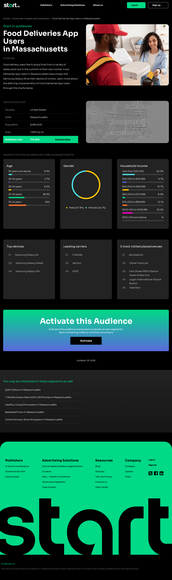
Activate (86, 340)
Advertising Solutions (72, 5)
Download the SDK (15, 471)
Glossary (100, 471)
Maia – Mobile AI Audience (56, 476)
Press (128, 476)
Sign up (156, 5)
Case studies (12, 476)
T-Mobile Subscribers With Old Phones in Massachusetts (38, 397)
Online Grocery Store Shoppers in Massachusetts (34, 419)
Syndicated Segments (53, 482)
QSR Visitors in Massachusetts (23, 389)
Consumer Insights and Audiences (30, 18)
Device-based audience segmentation (62, 466)
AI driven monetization (17, 466)
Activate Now (62, 139)
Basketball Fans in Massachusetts (24, 412)
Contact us (101, 482)
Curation (46, 471)
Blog (97, 466)
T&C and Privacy (103, 476)
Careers (129, 471)
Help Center (101, 487)
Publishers (46, 5)
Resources (104, 460)
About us (98, 5)
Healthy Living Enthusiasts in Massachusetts (31, 404)
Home (6, 18)
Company (132, 460)
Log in (134, 5)
